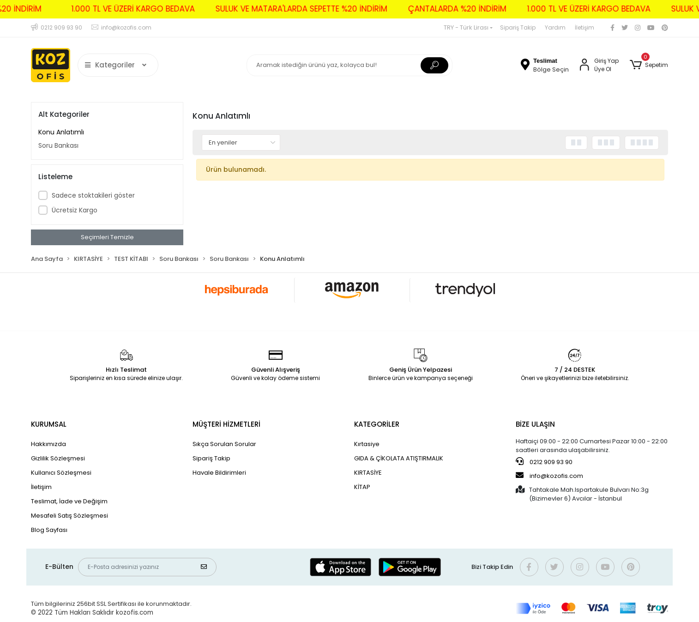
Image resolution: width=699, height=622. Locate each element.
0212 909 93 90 (544, 461)
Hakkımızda (48, 444)
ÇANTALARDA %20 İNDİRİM (437, 8)
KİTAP (362, 487)
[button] (649, 65)
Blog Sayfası (49, 529)
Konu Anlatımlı (61, 132)
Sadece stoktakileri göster (93, 195)
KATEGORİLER (376, 424)
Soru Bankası (58, 145)
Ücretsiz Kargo (74, 210)
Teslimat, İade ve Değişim (69, 501)
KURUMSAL (48, 424)
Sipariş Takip (518, 27)
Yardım (555, 27)
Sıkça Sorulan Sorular (224, 444)
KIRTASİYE (368, 472)
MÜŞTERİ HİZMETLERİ (226, 424)
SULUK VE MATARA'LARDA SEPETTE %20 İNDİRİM (282, 8)
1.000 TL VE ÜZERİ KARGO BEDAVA (113, 8)
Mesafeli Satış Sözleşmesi (69, 515)
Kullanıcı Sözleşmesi (61, 472)
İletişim (584, 27)
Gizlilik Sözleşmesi (58, 458)
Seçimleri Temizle (107, 237)
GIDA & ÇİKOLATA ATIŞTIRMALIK (398, 458)
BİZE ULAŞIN (535, 424)
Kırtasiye (367, 444)
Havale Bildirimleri (219, 472)
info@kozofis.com (549, 475)
